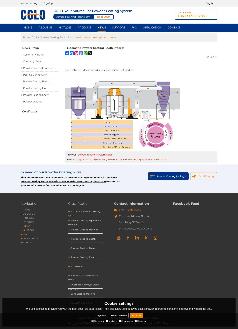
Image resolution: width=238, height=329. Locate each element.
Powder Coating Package (171, 176)
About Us (45, 27)
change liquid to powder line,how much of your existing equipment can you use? (119, 159)
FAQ (134, 27)
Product (84, 27)
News (102, 27)
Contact (174, 27)
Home (28, 27)
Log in (36, 3)
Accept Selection (119, 315)
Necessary (97, 321)
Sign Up (48, 3)
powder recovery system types (95, 154)
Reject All (101, 315)
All (35, 37)
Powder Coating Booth (53, 37)
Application (152, 27)
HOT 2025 (65, 27)
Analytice (111, 321)
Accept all (136, 315)
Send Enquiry (206, 176)
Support (118, 27)
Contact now (134, 210)
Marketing (141, 321)
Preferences (126, 321)
